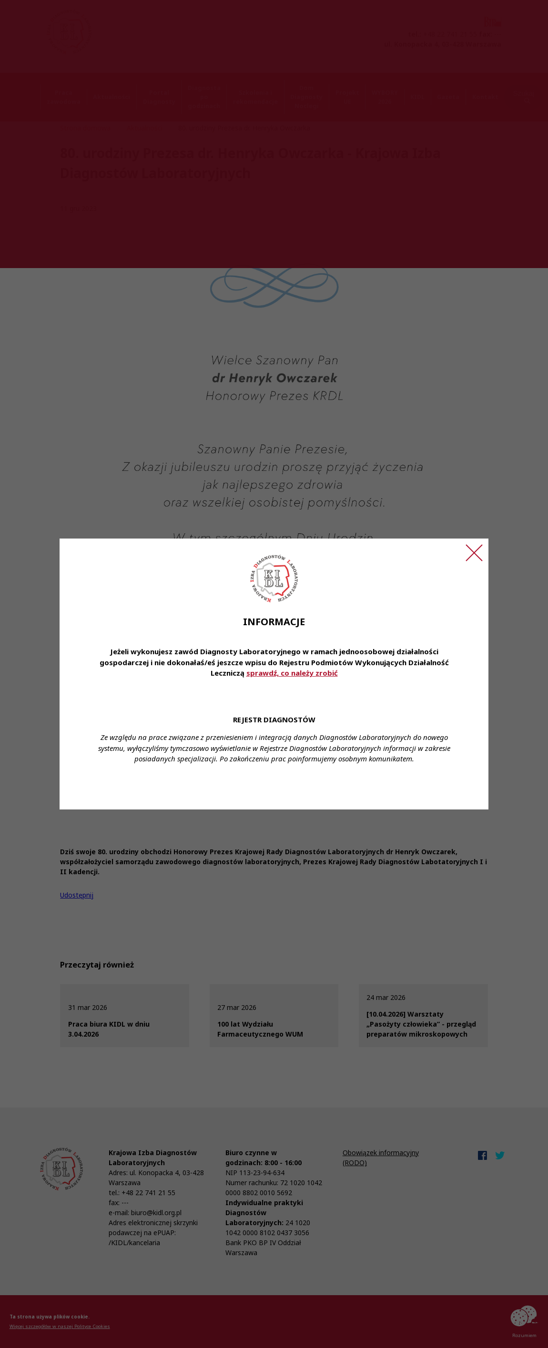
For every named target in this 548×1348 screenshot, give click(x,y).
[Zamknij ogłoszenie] (474, 553)
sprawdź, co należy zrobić (292, 673)
